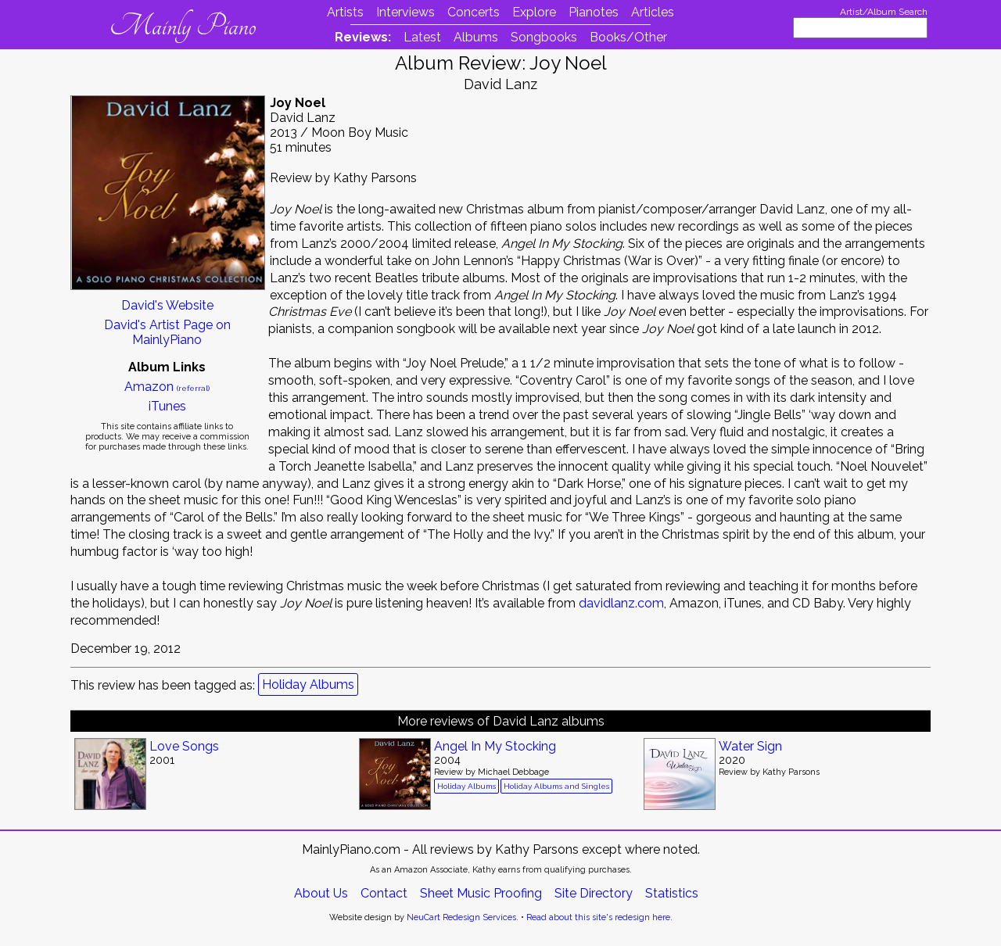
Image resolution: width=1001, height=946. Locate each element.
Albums (476, 37)
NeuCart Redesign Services (461, 917)
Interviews (405, 12)
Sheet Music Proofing (481, 893)
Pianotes (594, 12)
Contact (384, 893)
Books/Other (628, 37)
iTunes (167, 406)
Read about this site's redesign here (598, 917)
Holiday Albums (308, 684)
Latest (422, 37)
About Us (321, 893)
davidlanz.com (621, 603)
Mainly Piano (182, 26)
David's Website (167, 305)
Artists (345, 12)
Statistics (671, 893)
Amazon (167, 386)
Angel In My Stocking (495, 746)
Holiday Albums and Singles (556, 786)
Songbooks (544, 37)
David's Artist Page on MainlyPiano (167, 332)
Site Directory (593, 893)
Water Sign (750, 746)
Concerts (473, 12)
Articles (652, 12)
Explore (534, 12)
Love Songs (184, 746)
